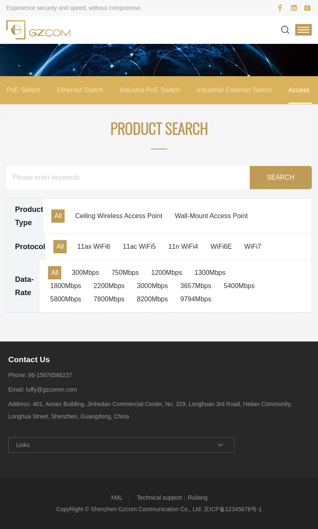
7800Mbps (109, 299)
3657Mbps (196, 285)
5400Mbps (239, 285)
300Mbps (85, 272)
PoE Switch (23, 90)
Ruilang (197, 497)
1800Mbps (65, 285)
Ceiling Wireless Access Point (118, 215)
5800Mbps (65, 299)
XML (117, 497)
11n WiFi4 (183, 246)
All (58, 215)
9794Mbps (196, 299)
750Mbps (125, 272)
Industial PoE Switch (150, 90)
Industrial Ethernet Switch (234, 90)
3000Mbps (152, 285)
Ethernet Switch (80, 90)
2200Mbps (109, 285)
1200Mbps (166, 272)
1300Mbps (210, 272)
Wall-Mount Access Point (211, 215)
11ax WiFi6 (93, 246)
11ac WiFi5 (139, 246)
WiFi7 (252, 246)
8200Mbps (152, 299)
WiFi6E (221, 246)
